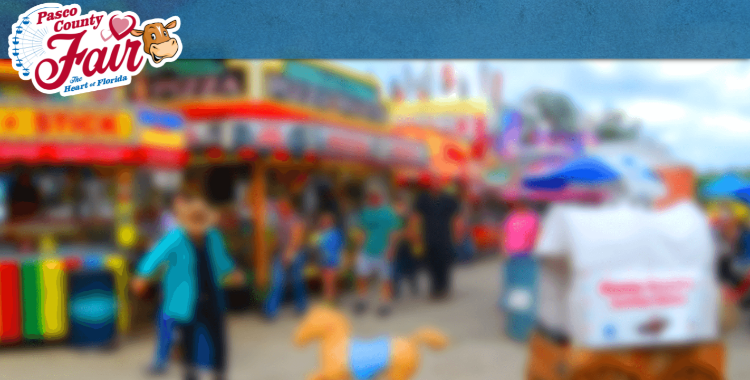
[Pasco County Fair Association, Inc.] (95, 49)
